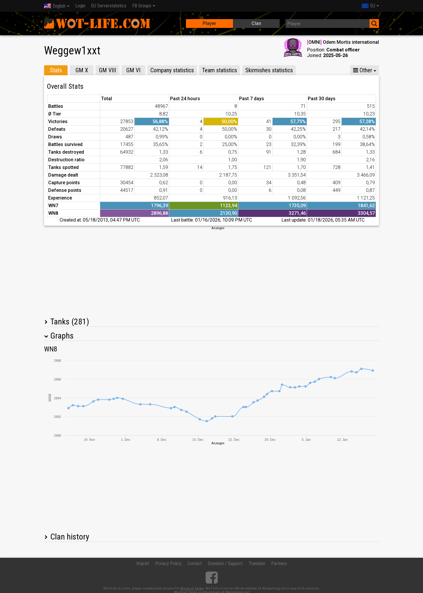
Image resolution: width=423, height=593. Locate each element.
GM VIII (107, 70)
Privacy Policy (168, 563)
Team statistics (219, 70)
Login (80, 6)
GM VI (133, 70)
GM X (81, 70)
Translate (257, 563)
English (55, 6)
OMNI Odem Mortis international (343, 42)
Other (362, 70)
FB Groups (141, 6)
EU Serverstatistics (108, 6)
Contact (194, 563)
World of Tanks (192, 588)
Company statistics (172, 70)
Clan (256, 23)
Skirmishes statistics (269, 70)
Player (209, 23)
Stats (56, 70)
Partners (279, 563)
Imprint (142, 563)
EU (368, 6)
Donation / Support (225, 563)
